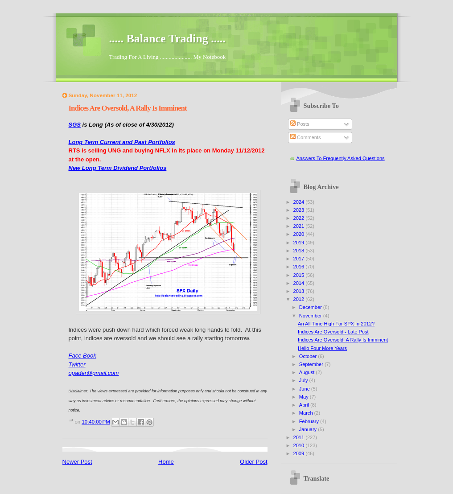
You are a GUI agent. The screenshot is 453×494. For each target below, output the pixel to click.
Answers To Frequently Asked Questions (341, 158)
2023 (299, 210)
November (311, 315)
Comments (305, 137)
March (306, 413)
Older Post (253, 461)
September (312, 364)
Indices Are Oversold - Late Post (333, 331)
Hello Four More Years (322, 348)
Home (166, 461)
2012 (299, 299)
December (311, 307)
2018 (299, 250)
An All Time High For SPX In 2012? (336, 323)
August (307, 372)
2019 (299, 242)
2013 (299, 291)
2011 (299, 437)
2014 (299, 283)
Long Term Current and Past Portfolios (122, 142)
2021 (299, 226)
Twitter (77, 364)
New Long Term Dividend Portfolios (118, 168)
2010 (299, 445)
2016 (299, 266)
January (308, 429)
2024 (299, 202)
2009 (299, 453)
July (304, 380)
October (308, 356)
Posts (299, 124)
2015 (299, 275)
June (305, 388)
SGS (75, 124)
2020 (299, 234)
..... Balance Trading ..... (167, 38)
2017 (299, 258)
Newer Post (77, 461)
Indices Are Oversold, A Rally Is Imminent (343, 339)
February (309, 421)
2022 (299, 218)
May (304, 396)
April (304, 405)
